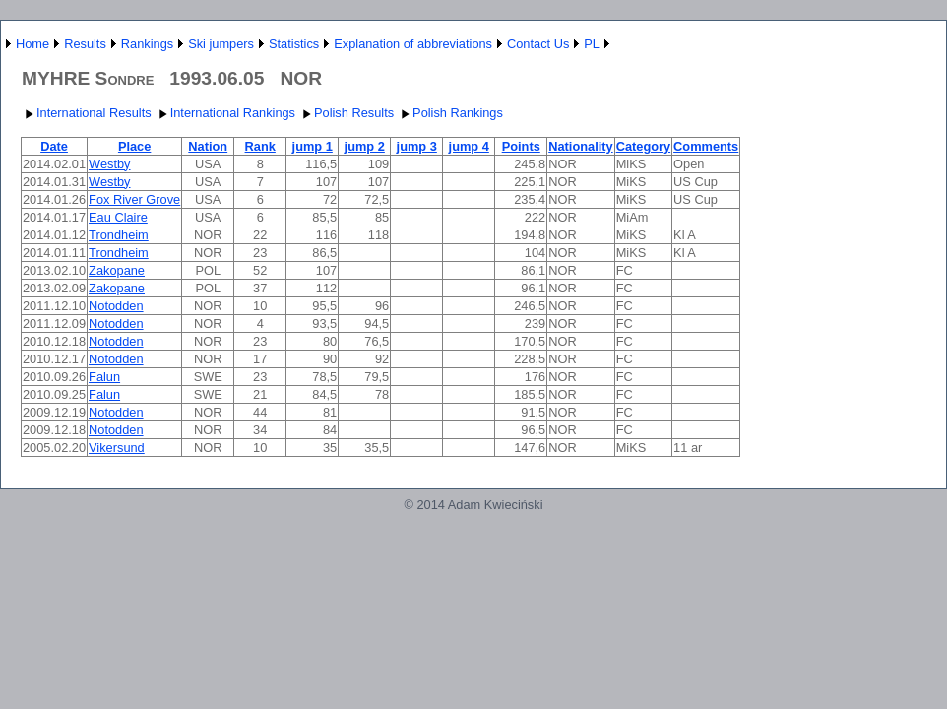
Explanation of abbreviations (413, 43)
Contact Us (538, 43)
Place (134, 146)
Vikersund (117, 447)
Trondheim (119, 234)
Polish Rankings (450, 112)
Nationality (580, 146)
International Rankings (225, 112)
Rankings (147, 43)
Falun (104, 376)
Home (32, 43)
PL (592, 43)
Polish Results (346, 112)
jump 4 (469, 146)
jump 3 (417, 146)
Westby (109, 164)
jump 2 (365, 146)
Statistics (294, 43)
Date (54, 146)
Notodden (116, 305)
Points (521, 146)
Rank (260, 146)
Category (643, 146)
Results (85, 43)
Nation (207, 146)
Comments (705, 146)
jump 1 (312, 146)
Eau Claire (118, 217)
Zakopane (117, 270)
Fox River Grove (134, 199)
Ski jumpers (221, 43)
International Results (86, 112)
